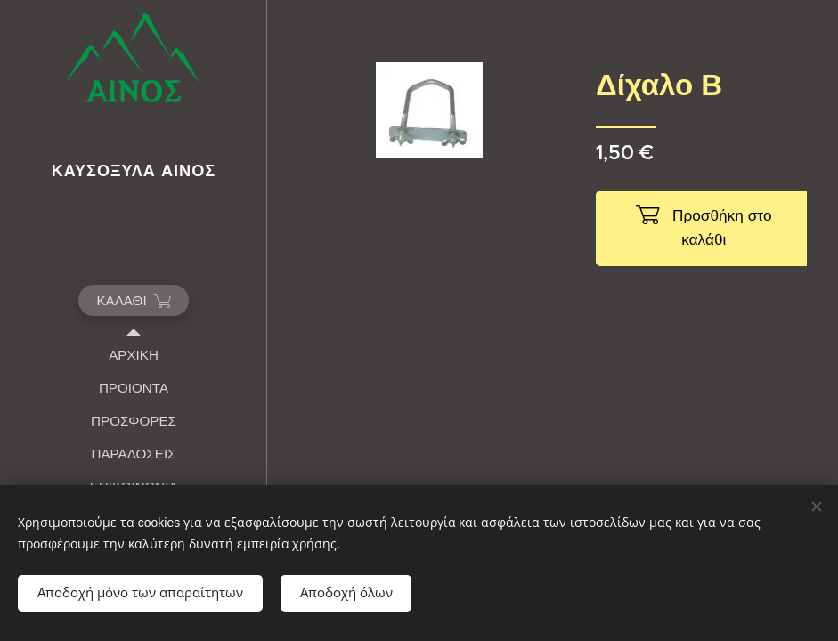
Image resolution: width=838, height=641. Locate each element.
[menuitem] (133, 355)
